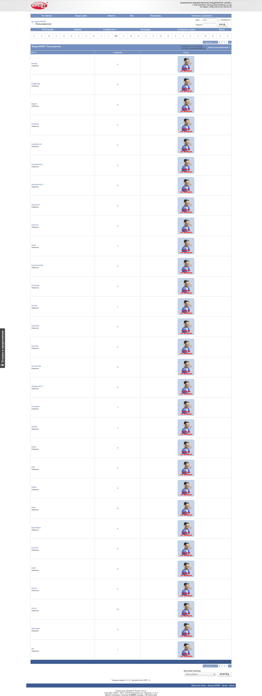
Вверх (232, 685)
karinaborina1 (37, 164)
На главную (47, 16)
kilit (33, 467)
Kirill (34, 568)
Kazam (34, 305)
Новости (111, 16)
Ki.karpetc (36, 406)
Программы (155, 16)
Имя (197, 20)
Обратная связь (198, 685)
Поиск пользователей (218, 47)
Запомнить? (224, 20)
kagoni (34, 104)
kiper (34, 507)
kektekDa (35, 326)
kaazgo (34, 63)
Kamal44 (35, 124)
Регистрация (48, 30)
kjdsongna (36, 628)
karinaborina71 (38, 184)
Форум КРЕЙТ (40, 22)
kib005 (34, 426)
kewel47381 (36, 366)
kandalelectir (37, 144)
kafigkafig (36, 83)
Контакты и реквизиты (202, 16)
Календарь (146, 30)
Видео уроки (81, 16)
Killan (34, 487)
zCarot (155, 693)
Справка (77, 30)
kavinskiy (35, 285)
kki (33, 648)
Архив (225, 685)
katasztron (36, 204)
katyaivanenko (37, 265)
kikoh (34, 447)
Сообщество (110, 30)
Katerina (35, 225)
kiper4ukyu (36, 527)
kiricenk (35, 548)
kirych (34, 608)
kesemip (35, 346)
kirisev (34, 588)
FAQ (132, 16)
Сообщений (117, 52)
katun (34, 245)
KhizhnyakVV (37, 386)
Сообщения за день (186, 30)
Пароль (199, 25)
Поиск (222, 30)
